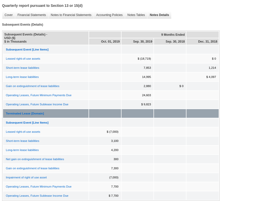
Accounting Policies (108, 15)
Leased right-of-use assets (23, 58)
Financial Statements (30, 15)
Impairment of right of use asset (26, 177)
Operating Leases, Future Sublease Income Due (37, 104)
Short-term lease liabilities (22, 67)
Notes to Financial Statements (69, 15)
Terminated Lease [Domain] (25, 113)
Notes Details (158, 15)
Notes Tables (135, 15)
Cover (7, 15)
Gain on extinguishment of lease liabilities (32, 86)
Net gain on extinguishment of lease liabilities (35, 159)
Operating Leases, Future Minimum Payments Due (39, 95)
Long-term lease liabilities (22, 76)
